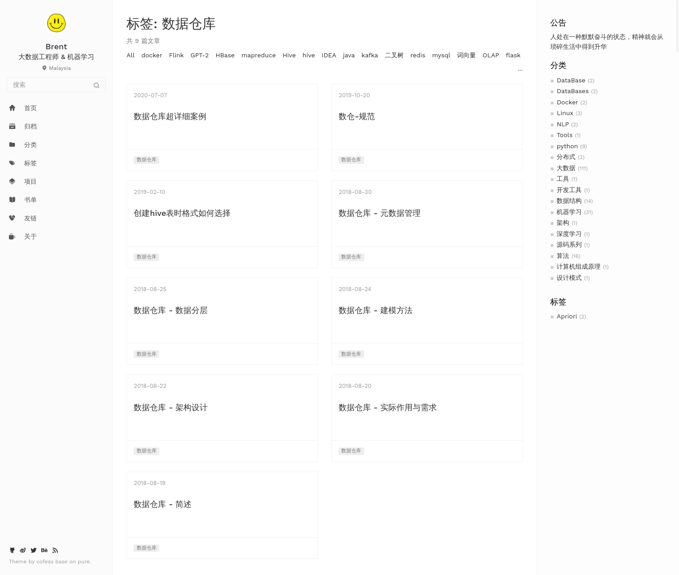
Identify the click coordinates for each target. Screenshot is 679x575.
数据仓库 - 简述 (163, 504)
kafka (369, 55)
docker (151, 55)
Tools (564, 134)
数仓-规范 (357, 116)
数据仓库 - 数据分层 (171, 310)
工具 (563, 178)
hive (309, 55)
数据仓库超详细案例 (170, 116)
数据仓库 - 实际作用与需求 (388, 407)
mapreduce (258, 55)
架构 (563, 222)
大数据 (566, 168)
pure (84, 561)
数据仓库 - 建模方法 (376, 310)
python (567, 146)
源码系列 (569, 244)
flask (513, 55)
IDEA (329, 55)
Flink (176, 55)
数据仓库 (147, 160)
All (130, 55)
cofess (45, 561)
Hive (289, 55)
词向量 (466, 55)
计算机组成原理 (579, 266)
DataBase (571, 80)
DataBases (572, 90)
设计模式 (569, 277)
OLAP (491, 55)
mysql (441, 55)
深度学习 (569, 233)
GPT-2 (200, 55)
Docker (567, 102)
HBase (225, 55)
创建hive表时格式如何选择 (182, 213)
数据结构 (569, 200)
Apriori (567, 316)
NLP (563, 124)
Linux (565, 112)
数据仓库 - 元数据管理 (380, 213)
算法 (563, 255)
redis (417, 55)
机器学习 (569, 211)
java (349, 55)
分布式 (566, 156)
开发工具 (569, 189)
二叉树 (394, 55)
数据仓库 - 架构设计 (171, 407)
